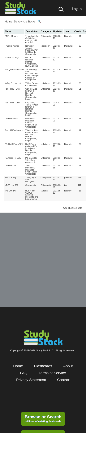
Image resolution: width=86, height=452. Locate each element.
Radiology (45, 46)
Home (8, 21)
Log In (77, 8)
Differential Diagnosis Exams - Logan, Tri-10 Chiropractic (31, 122)
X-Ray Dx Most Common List (32, 84)
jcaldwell (68, 177)
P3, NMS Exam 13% (14, 144)
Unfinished (45, 57)
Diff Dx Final (10, 165)
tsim (66, 185)
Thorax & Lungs (12, 57)
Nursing (44, 191)
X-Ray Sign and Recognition (30, 179)
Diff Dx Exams (11, 118)
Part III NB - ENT (12, 102)
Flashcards (43, 366)
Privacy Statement (31, 380)
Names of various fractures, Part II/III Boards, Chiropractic (31, 50)
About (68, 366)
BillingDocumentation (14, 69)
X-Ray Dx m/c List (13, 83)
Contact (63, 380)
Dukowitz (68, 36)
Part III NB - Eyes (12, 89)
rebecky (67, 191)
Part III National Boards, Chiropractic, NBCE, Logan (31, 61)
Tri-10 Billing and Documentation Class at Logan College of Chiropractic (32, 74)
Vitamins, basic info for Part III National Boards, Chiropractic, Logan (32, 135)
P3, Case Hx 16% (13, 158)
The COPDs (10, 191)
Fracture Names (12, 46)
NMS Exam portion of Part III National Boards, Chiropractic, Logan (31, 149)
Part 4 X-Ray (10, 177)
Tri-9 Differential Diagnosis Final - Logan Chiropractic (31, 169)
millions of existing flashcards (43, 418)
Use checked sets (72, 208)
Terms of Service (52, 373)
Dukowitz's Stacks (24, 21)
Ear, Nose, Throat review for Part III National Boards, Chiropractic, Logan (31, 108)
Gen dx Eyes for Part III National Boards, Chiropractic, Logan (31, 94)
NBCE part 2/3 (11, 185)
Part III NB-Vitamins (14, 130)
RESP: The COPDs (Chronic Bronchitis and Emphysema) (31, 195)
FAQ (23, 373)
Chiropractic (46, 36)
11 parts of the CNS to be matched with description (31, 39)
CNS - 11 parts (11, 36)
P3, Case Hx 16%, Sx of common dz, (31, 160)
